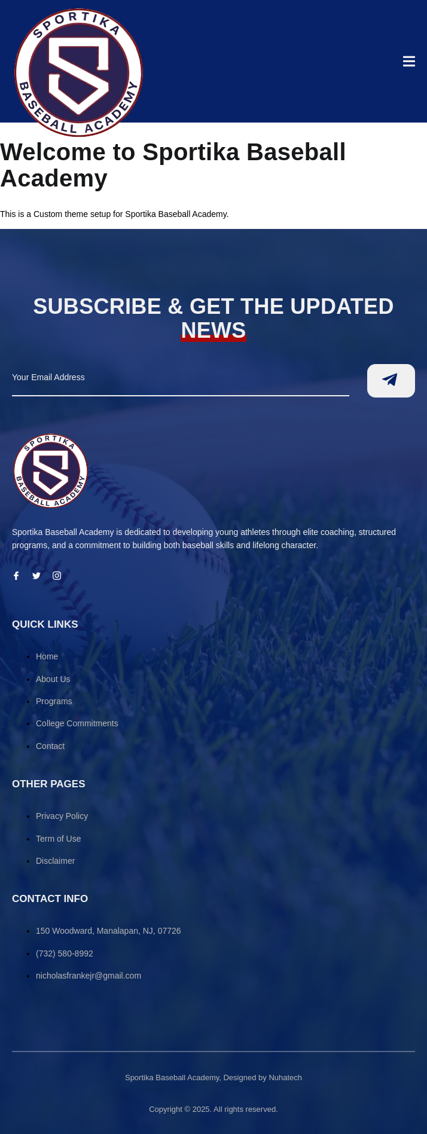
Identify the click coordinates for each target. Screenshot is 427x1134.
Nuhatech (285, 1077)
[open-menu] (409, 63)
